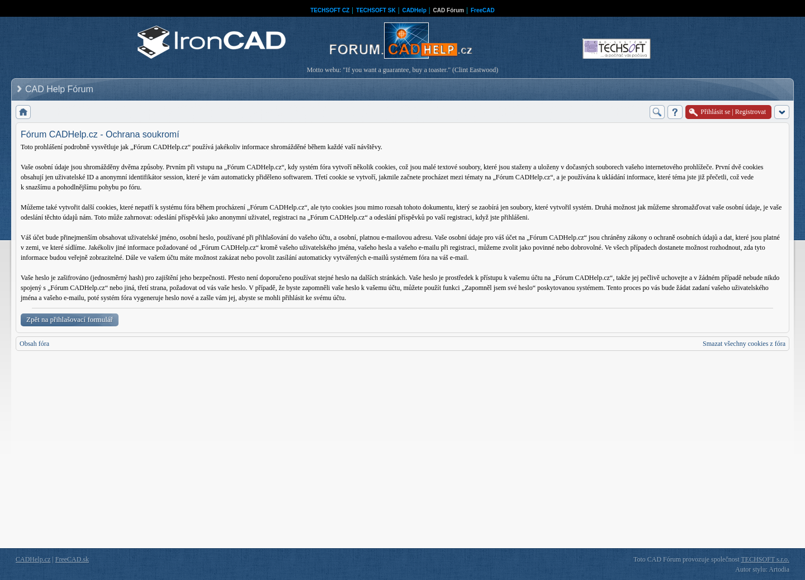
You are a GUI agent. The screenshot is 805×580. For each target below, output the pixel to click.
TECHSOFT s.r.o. (765, 559)
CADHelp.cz (33, 559)
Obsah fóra (34, 344)
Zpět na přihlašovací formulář (69, 319)
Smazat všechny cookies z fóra (744, 344)
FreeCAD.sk (72, 559)
